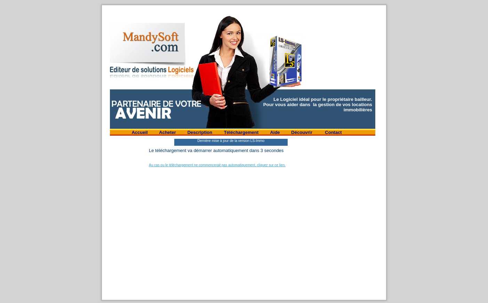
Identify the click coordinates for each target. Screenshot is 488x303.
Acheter (167, 132)
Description (200, 132)
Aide (275, 132)
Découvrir (302, 132)
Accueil (139, 132)
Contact (333, 132)
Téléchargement (241, 132)
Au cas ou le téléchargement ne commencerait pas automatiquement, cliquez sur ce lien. (217, 165)
